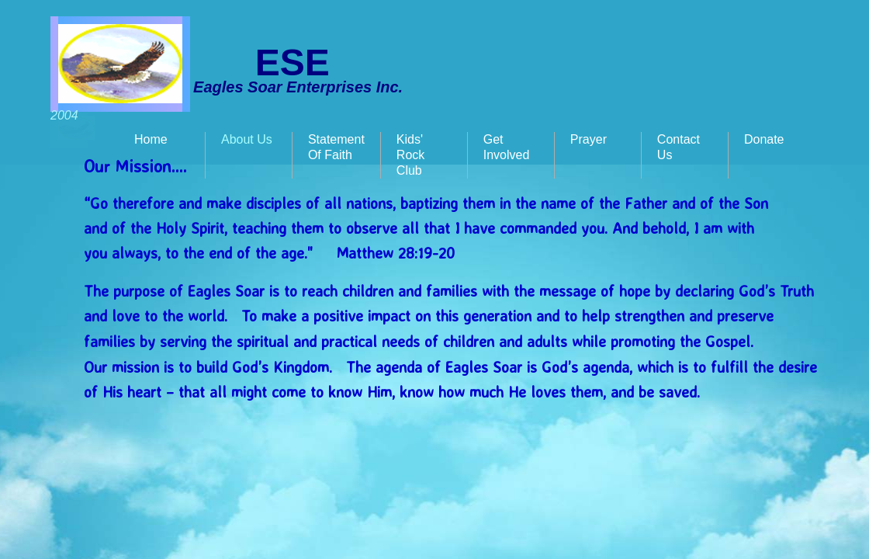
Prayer (588, 139)
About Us (246, 139)
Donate (764, 139)
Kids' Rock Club (410, 155)
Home (151, 139)
